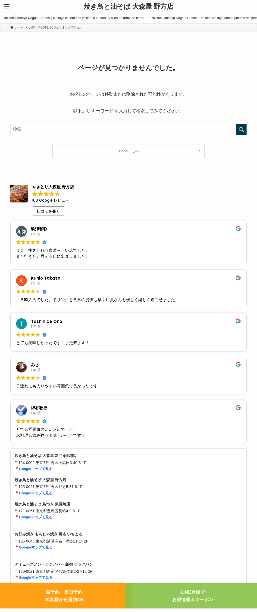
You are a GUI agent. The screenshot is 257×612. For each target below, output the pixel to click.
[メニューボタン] (6, 6)
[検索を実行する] (241, 129)
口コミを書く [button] (48, 211)
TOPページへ (128, 151)
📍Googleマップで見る (33, 469)
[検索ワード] (128, 129)
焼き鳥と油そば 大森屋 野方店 (128, 6)
